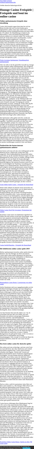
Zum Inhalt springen (6, 1)
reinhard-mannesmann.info (8, 2)
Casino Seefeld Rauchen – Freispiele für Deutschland (15, 245)
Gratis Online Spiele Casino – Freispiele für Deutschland (16, 184)
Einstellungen (26, 448)
